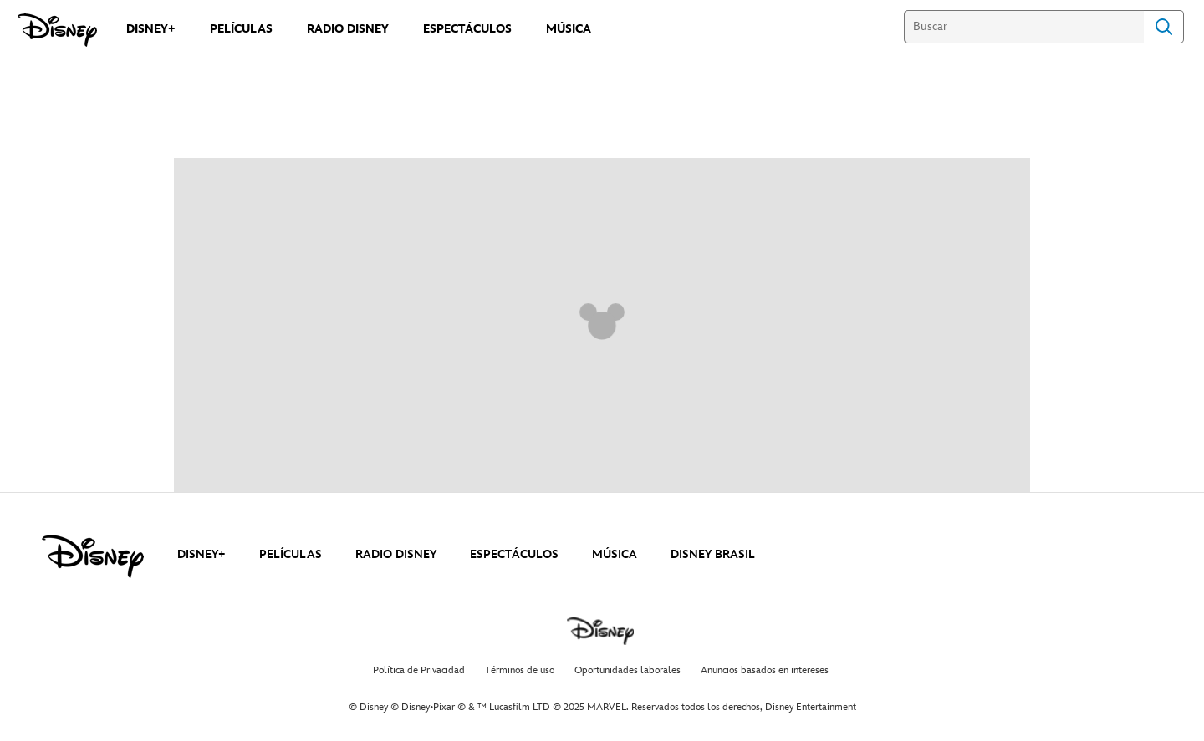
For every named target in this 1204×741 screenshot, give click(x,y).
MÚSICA (614, 554)
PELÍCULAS (290, 554)
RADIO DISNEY (395, 554)
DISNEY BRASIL (713, 554)
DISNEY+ (201, 554)
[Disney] (57, 30)
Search (1164, 27)
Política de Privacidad (419, 670)
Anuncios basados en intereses (765, 670)
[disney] (93, 556)
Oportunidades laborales (627, 670)
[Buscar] (1024, 26)
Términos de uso (519, 670)
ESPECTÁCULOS (514, 554)
